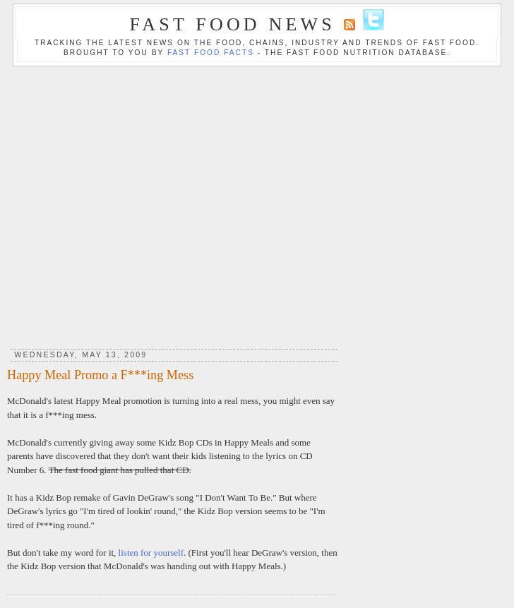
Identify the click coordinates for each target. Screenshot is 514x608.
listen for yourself (151, 552)
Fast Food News (232, 24)
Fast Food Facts (210, 52)
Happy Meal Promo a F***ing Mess (100, 375)
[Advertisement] (253, 202)
